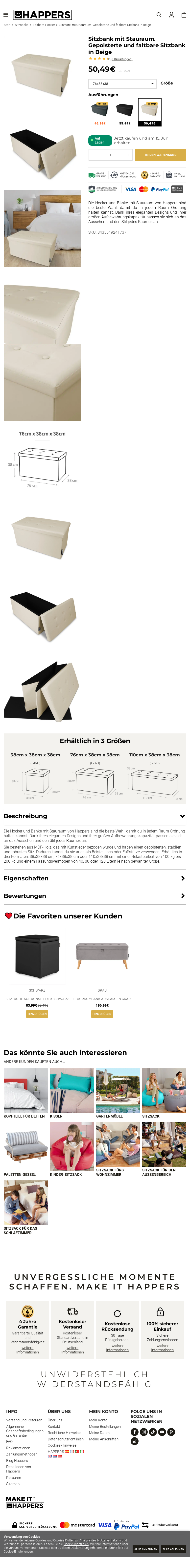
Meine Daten (99, 1433)
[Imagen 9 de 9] (26, 1203)
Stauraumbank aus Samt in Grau (102, 999)
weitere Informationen (27, 1350)
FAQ (9, 1442)
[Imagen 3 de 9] (118, 1090)
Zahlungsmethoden (21, 1455)
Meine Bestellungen (105, 1427)
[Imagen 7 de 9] (118, 1144)
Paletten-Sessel (20, 1175)
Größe (167, 83)
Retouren (13, 1478)
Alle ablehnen (170, 1549)
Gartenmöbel (109, 1116)
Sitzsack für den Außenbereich (159, 1172)
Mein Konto (98, 1421)
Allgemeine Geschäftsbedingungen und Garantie (25, 1431)
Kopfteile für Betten (24, 1116)
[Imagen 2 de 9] (72, 1090)
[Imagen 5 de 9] (26, 1147)
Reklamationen (18, 1449)
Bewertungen (121, 59)
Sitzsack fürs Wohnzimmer (110, 1172)
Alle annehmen (137, 1549)
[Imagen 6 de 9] (72, 1147)
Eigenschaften (26, 878)
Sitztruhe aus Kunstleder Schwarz (37, 999)
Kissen (56, 1116)
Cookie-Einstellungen (76, 1551)
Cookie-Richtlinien (106, 1544)
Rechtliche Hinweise (64, 1433)
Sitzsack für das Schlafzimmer (20, 1231)
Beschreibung (25, 816)
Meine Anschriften (104, 1440)
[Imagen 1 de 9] (26, 1090)
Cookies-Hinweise (62, 1446)
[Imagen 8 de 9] (164, 1144)
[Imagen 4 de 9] (164, 1090)
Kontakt (54, 1427)
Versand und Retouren (24, 1421)
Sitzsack (151, 1116)
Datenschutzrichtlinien (66, 1440)
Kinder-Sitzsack (66, 1175)
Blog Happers (17, 1461)
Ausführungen (103, 94)
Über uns (55, 1421)
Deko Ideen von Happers (18, 1469)
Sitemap (13, 1484)
